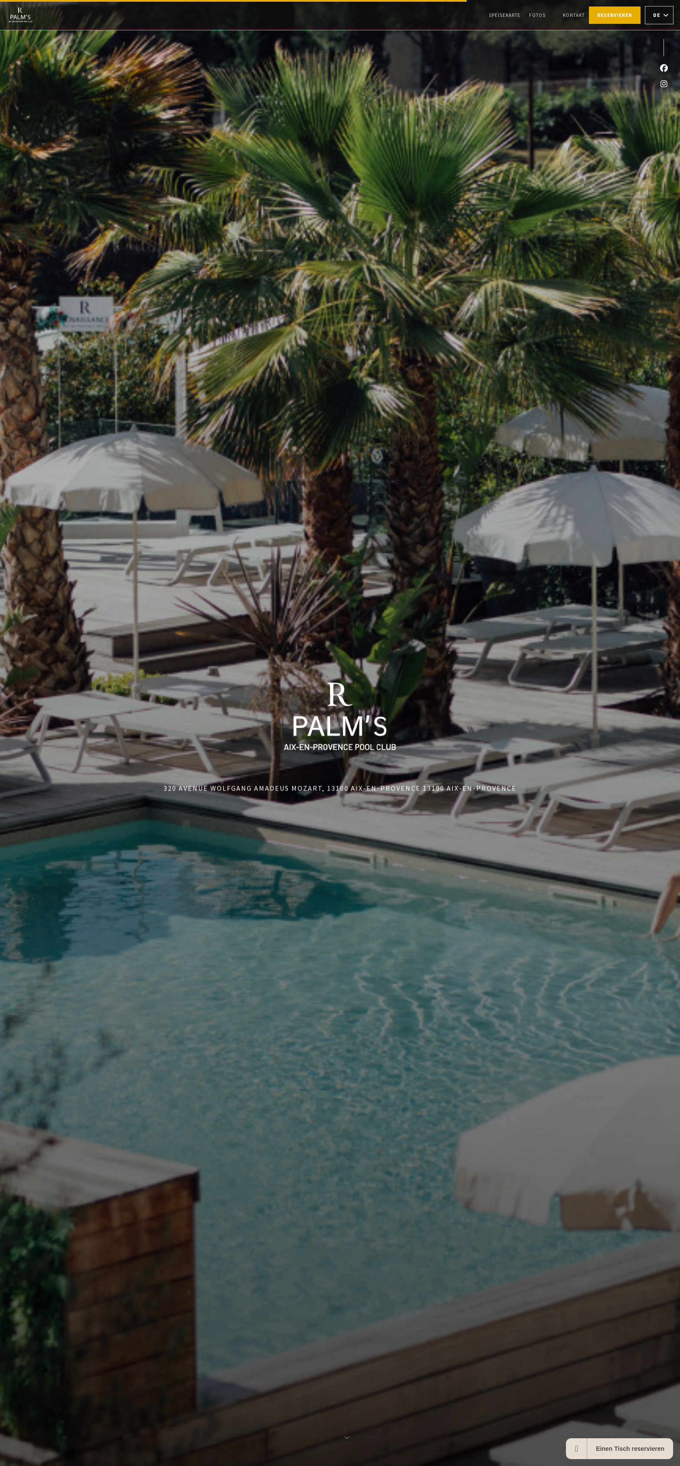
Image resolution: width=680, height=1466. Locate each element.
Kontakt (574, 15)
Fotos (537, 15)
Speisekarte (504, 15)
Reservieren (614, 15)
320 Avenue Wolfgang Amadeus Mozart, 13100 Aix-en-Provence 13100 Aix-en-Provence (340, 788)
